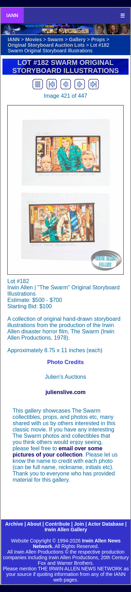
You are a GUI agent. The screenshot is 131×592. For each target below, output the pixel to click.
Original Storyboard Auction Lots (46, 45)
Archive (14, 524)
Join (79, 524)
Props (98, 39)
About (34, 524)
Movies (33, 39)
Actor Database (106, 524)
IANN (12, 15)
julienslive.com (65, 392)
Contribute (57, 524)
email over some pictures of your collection (57, 451)
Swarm (56, 39)
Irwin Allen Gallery (66, 529)
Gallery (77, 39)
